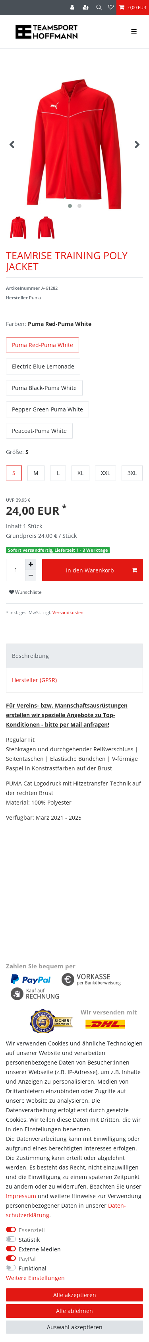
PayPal (27, 1258)
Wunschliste (25, 592)
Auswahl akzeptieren (75, 1327)
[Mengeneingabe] (15, 570)
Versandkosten (67, 612)
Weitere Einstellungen (35, 1278)
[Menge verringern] (30, 575)
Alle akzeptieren (74, 1295)
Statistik (29, 1239)
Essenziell (32, 1230)
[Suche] (99, 7)
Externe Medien (40, 1249)
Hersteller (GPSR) (34, 680)
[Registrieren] (86, 7)
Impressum (21, 1196)
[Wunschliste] (110, 7)
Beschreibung (30, 655)
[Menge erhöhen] (30, 564)
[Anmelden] (73, 7)
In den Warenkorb (101, 570)
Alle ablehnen (74, 1311)
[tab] (74, 656)
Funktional (32, 1268)
